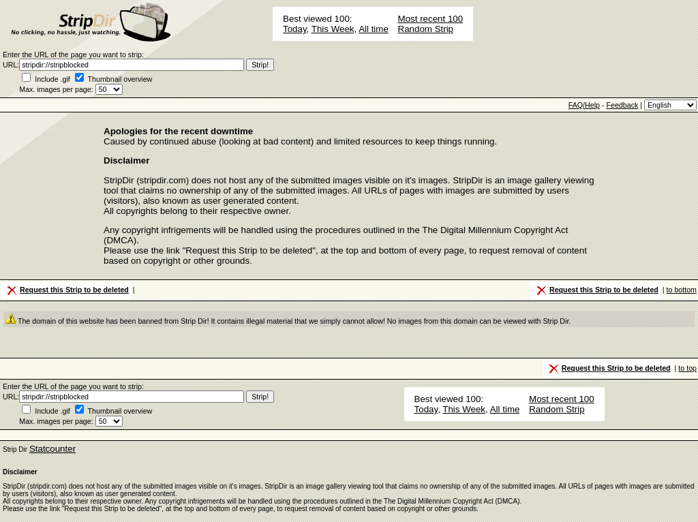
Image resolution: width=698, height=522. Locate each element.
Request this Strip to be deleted (67, 290)
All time (374, 29)
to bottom (682, 290)
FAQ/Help (584, 105)
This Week (333, 29)
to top (687, 368)
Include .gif (52, 79)
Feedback (622, 105)
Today (295, 29)
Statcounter (52, 449)
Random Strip (426, 29)
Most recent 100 (431, 19)
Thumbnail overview (120, 79)
